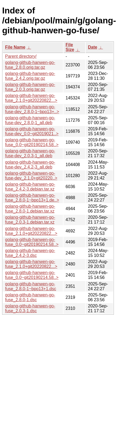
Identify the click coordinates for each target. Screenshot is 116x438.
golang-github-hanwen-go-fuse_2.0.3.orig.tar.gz (30, 87)
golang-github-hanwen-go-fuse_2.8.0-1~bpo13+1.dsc (30, 286)
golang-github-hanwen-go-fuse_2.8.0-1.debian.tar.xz (30, 208)
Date (92, 47)
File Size (70, 47)
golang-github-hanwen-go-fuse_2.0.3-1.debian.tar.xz (30, 219)
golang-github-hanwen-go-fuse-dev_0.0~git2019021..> (31, 131)
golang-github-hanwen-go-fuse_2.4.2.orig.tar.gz (30, 76)
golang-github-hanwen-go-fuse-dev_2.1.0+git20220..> (31, 175)
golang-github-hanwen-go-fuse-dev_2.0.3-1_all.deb (30, 153)
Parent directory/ (20, 56)
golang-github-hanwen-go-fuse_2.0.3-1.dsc (30, 308)
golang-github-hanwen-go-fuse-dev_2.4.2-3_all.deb (30, 164)
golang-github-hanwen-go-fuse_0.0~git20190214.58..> (31, 142)
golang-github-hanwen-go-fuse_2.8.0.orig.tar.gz (30, 65)
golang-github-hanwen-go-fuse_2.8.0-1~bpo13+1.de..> (32, 197)
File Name (15, 47)
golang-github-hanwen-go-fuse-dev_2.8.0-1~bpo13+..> (32, 109)
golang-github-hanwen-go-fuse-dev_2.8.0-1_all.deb (30, 120)
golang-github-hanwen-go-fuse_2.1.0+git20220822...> (31, 98)
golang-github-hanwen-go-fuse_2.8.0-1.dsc (30, 297)
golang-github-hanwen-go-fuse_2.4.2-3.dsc (30, 253)
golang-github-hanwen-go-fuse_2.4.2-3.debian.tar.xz (30, 186)
